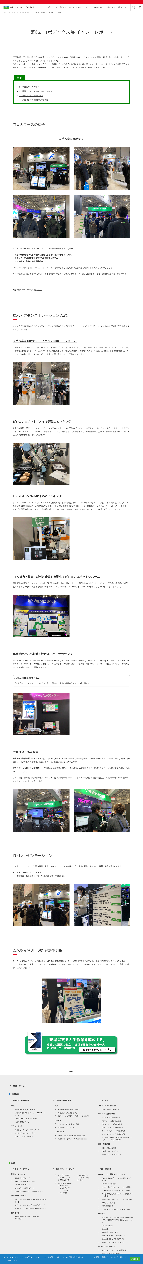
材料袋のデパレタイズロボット (26, 1118)
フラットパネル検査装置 (111, 1109)
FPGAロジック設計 (109, 1184)
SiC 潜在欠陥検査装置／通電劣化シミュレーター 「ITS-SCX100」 (117, 1139)
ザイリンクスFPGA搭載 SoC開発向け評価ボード (30, 1200)
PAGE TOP (71, 1071)
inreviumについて (98, 7)
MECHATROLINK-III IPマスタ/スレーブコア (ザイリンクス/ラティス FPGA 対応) (65, 1188)
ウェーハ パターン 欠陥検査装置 (114, 1131)
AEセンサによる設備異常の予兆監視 (71, 1136)
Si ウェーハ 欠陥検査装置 (111, 1117)
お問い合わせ (110, 7)
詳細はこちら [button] (12, 1260)
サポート (87, 7)
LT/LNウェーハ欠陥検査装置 (112, 1124)
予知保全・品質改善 (25, 752)
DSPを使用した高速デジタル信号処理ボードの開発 (117, 1195)
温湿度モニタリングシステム (112, 1155)
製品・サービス (53, 7)
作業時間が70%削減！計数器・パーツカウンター (44, 654)
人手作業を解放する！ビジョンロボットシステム (45, 341)
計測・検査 (104, 1100)
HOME (6, 13)
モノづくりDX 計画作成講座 (68, 1124)
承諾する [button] (134, 1259)
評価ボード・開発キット (22, 1169)
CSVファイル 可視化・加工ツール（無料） (74, 1116)
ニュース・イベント (75, 7)
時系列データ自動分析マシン (68, 1113)
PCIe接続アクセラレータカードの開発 (116, 1190)
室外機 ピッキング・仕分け (25, 1133)
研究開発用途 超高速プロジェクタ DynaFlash (27, 1218)
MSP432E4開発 (107, 1206)
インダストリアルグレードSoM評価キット (30, 1208)
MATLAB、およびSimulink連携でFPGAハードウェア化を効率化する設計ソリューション (117, 1220)
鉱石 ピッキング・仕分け (24, 1136)
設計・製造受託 (105, 1169)
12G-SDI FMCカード (22, 1185)
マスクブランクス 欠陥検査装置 (113, 1134)
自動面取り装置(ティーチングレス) (27, 1109)
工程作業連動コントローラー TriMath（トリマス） (30, 1114)
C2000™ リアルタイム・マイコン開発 (116, 1209)
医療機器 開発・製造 (110, 1232)
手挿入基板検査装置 (109, 1148)
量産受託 (105, 1229)
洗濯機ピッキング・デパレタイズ (27, 1130)
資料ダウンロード (123, 7)
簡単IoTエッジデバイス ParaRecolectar (72, 1139)
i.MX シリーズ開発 (108, 1203)
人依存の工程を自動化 (21, 1100)
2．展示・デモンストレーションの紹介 (35, 91)
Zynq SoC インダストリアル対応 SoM (83, 1177)
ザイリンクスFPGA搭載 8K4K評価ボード (30, 1205)
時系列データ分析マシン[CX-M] (26, 768)
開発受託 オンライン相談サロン (113, 1236)
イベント (30, 13)
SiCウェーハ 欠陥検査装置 (111, 1121)
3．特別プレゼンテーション (31, 96)
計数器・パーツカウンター (111, 1151)
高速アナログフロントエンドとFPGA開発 (117, 1199)
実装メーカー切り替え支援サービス (115, 1242)
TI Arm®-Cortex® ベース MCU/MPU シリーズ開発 (117, 1179)
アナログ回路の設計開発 (111, 1253)
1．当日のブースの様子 (29, 87)
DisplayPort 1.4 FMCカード (25, 1188)
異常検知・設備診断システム (68, 1109)
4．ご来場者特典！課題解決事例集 (33, 100)
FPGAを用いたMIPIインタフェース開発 (116, 1187)
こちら (39, 290)
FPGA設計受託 (107, 1226)
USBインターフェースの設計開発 (114, 1250)
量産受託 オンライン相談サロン (113, 1239)
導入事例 (63, 7)
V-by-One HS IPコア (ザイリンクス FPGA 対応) (64, 1177)
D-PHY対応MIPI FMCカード (25, 1181)
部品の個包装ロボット (23, 1122)
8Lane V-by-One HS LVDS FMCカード (29, 1191)
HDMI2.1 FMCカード (22, 1178)
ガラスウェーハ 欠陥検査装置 (112, 1127)
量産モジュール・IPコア (65, 1169)
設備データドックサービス (68, 1127)
